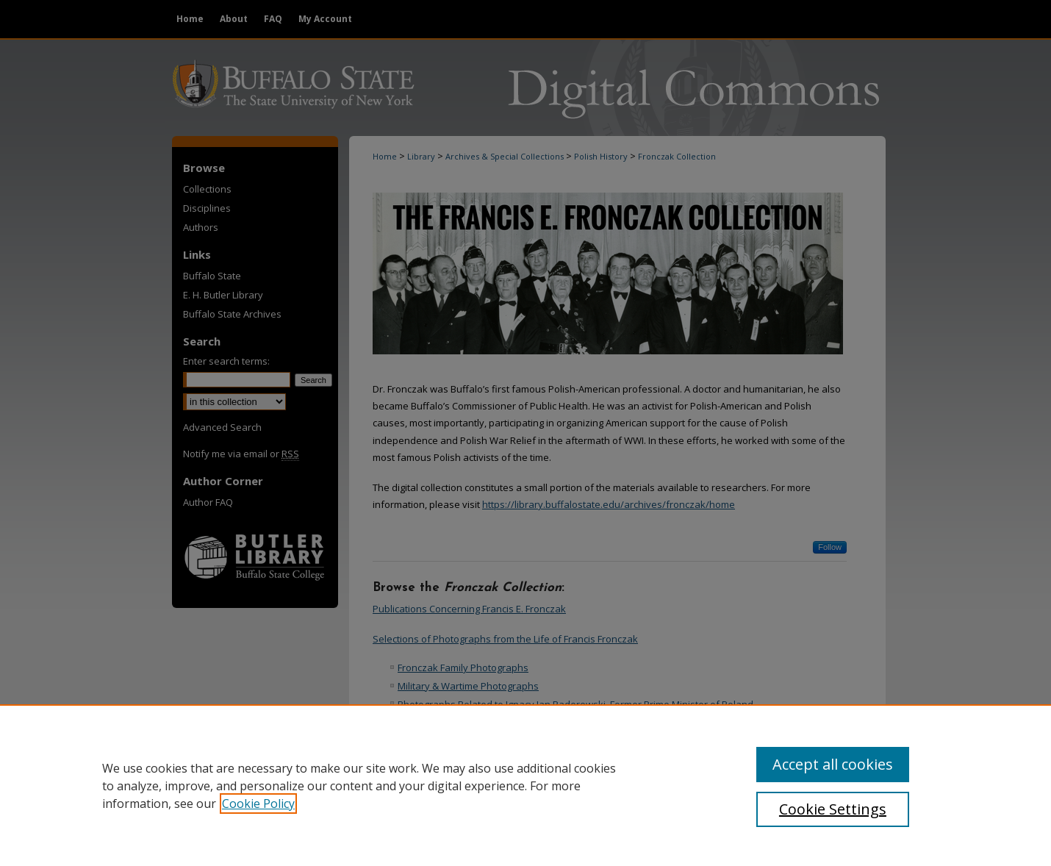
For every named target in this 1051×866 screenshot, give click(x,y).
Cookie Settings (832, 809)
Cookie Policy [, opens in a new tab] (258, 803)
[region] (525, 785)
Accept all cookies (832, 764)
